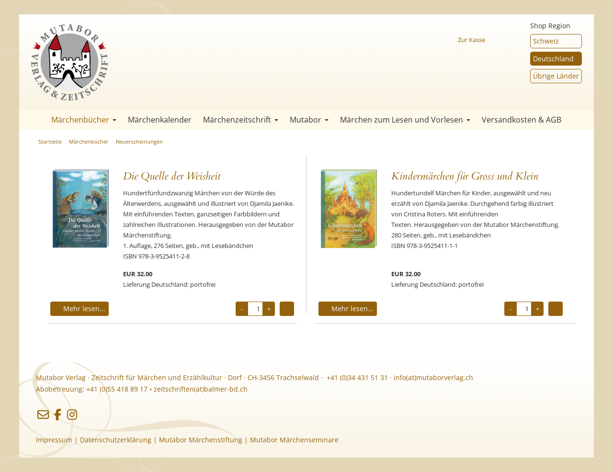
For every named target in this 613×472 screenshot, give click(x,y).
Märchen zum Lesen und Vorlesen (405, 119)
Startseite (33, 120)
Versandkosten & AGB (521, 119)
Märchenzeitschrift (240, 119)
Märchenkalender (160, 119)
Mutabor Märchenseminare (294, 439)
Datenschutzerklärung (115, 439)
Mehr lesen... (79, 308)
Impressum (54, 439)
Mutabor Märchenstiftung (200, 439)
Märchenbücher (83, 119)
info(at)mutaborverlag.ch (433, 377)
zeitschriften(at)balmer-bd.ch (201, 388)
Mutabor (309, 119)
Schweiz (546, 40)
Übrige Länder (556, 75)
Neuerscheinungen (139, 141)
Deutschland (553, 58)
